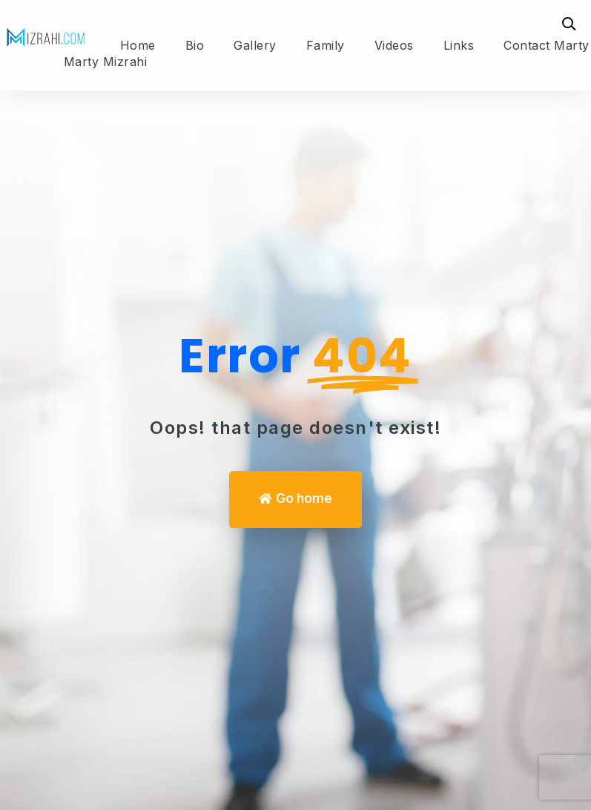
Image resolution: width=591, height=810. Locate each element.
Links (459, 45)
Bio (195, 45)
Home (138, 45)
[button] (295, 499)
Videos (394, 45)
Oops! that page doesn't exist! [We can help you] (295, 427)
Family (325, 45)
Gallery (255, 45)
